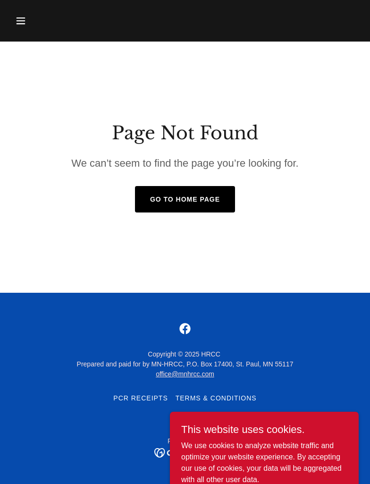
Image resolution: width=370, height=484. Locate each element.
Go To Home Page (185, 199)
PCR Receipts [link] (140, 398)
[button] (37, 20)
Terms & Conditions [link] (216, 398)
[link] (185, 328)
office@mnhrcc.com (185, 374)
